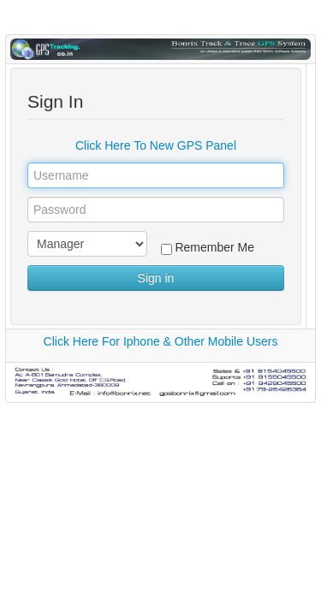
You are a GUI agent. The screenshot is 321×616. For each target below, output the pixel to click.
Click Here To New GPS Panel (155, 145)
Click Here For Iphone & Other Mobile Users (161, 341)
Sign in (156, 278)
